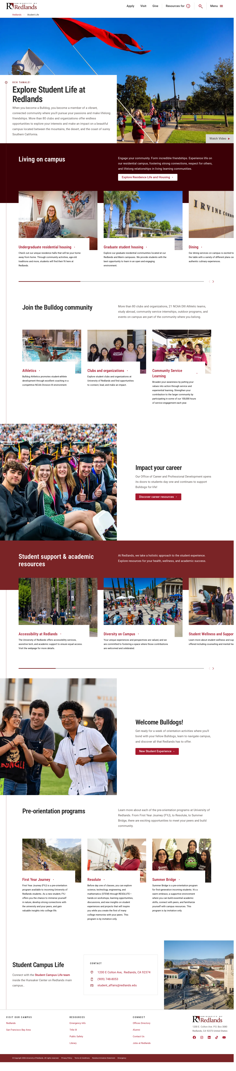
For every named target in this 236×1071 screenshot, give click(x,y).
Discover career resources (158, 497)
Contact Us (138, 1036)
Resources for (178, 6)
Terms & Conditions (82, 1058)
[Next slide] (213, 281)
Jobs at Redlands (142, 1043)
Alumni (136, 1029)
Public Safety (76, 1036)
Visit (143, 6)
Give (155, 6)
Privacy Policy (66, 1058)
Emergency (122, 1058)
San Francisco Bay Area (18, 1029)
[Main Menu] (217, 6)
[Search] (200, 6)
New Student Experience (157, 751)
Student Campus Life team (52, 975)
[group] (58, 232)
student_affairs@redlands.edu (117, 985)
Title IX (73, 1029)
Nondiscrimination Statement (103, 1058)
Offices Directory (141, 1023)
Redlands (18, 14)
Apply (130, 6)
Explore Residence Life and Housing (148, 177)
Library (73, 1043)
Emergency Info (78, 1023)
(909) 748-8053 (107, 979)
